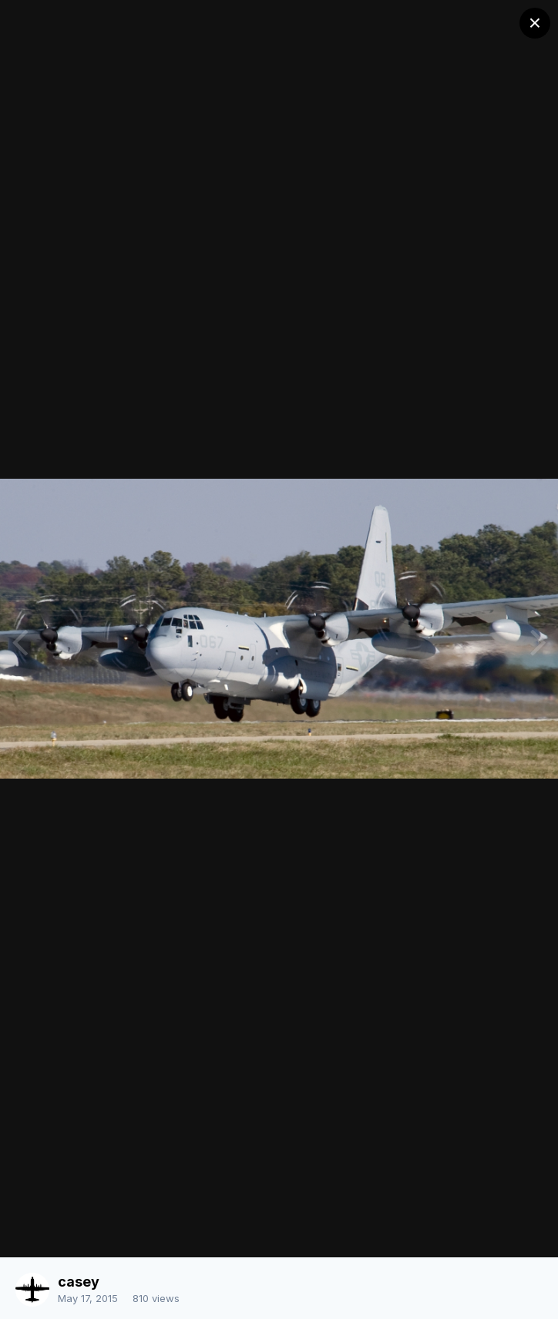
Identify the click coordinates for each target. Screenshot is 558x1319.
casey (78, 1282)
